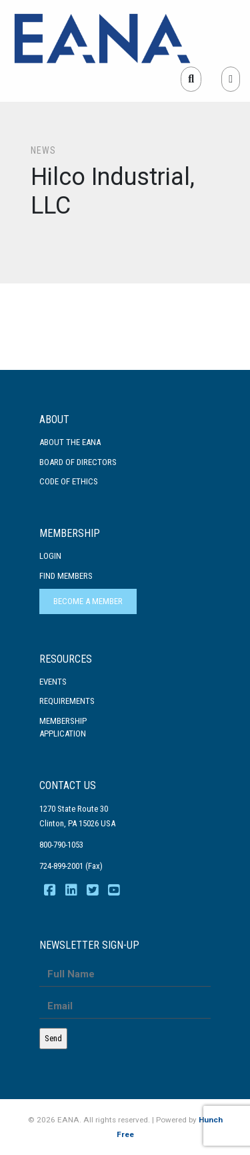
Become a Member (88, 601)
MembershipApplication (63, 727)
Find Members (66, 576)
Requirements (67, 701)
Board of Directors (78, 462)
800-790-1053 (61, 845)
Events (53, 682)
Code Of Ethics (68, 481)
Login (50, 556)
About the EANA (70, 442)
